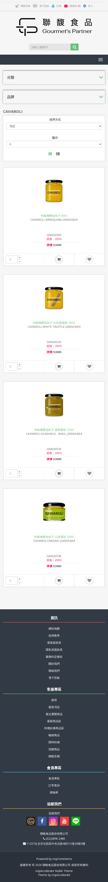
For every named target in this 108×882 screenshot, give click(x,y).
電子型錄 (54, 678)
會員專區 (54, 778)
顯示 (55, 138)
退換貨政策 (54, 642)
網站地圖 (54, 628)
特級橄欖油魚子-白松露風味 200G (54, 323)
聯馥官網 (54, 756)
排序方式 (55, 119)
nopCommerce (62, 859)
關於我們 (54, 664)
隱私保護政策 (54, 649)
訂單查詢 (54, 785)
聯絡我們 (54, 671)
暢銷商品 (54, 735)
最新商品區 (54, 721)
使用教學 (54, 635)
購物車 (54, 792)
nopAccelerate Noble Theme (54, 871)
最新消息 (54, 707)
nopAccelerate (61, 875)
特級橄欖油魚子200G (54, 215)
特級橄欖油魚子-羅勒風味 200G (54, 430)
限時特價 (54, 742)
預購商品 (54, 749)
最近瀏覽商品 (54, 714)
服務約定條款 (54, 656)
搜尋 (54, 700)
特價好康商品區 (54, 728)
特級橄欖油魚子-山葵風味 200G (54, 537)
